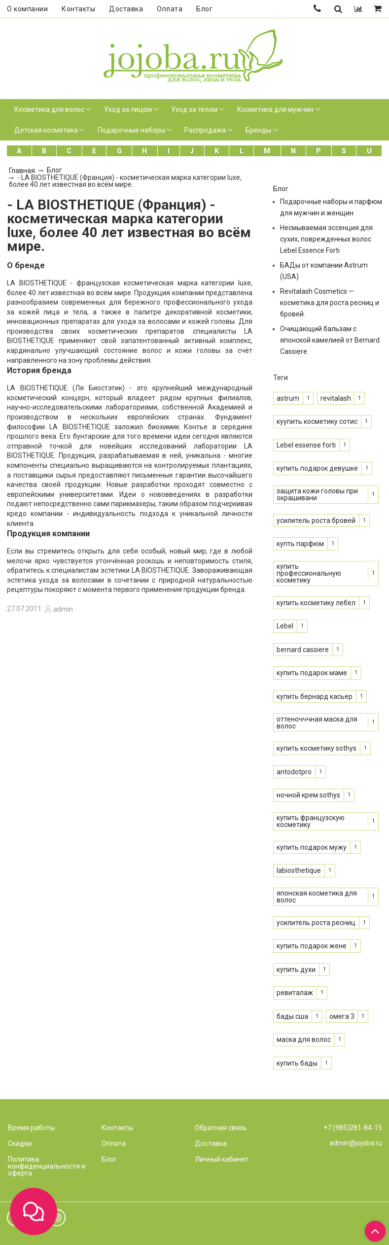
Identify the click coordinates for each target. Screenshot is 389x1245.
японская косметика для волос (317, 896)
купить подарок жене (312, 946)
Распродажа (205, 130)
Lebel (285, 626)
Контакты (78, 9)
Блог (204, 9)
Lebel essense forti (306, 445)
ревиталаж (295, 993)
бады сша (292, 1016)
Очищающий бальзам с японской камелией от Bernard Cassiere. (330, 340)
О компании (27, 9)
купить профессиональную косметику (309, 573)
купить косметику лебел (316, 603)
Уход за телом (194, 109)
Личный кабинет (221, 1159)
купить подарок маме (312, 673)
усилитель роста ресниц (316, 923)
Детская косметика (46, 130)
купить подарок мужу (312, 847)
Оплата (169, 9)
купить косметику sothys (316, 748)
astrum (288, 398)
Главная (22, 170)
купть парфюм (300, 544)
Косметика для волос (49, 109)
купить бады (297, 1063)
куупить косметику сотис (317, 421)
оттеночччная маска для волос (317, 722)
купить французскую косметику (311, 821)
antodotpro (294, 772)
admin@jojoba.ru (355, 1143)
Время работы (31, 1128)
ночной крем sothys (308, 795)
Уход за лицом (128, 109)
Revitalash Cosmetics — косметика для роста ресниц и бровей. (329, 302)
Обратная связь (221, 1128)
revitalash (335, 398)
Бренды (258, 130)
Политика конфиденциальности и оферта (46, 1166)
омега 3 (341, 1016)
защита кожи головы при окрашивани (317, 494)
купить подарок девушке (317, 468)
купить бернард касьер (315, 696)
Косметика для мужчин (275, 109)
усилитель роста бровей (316, 520)
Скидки (20, 1143)
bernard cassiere (303, 650)
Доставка (126, 9)
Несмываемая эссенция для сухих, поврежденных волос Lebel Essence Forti (326, 239)
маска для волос (304, 1039)
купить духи (296, 969)
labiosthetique (299, 870)
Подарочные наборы (131, 130)
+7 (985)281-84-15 (352, 1128)
